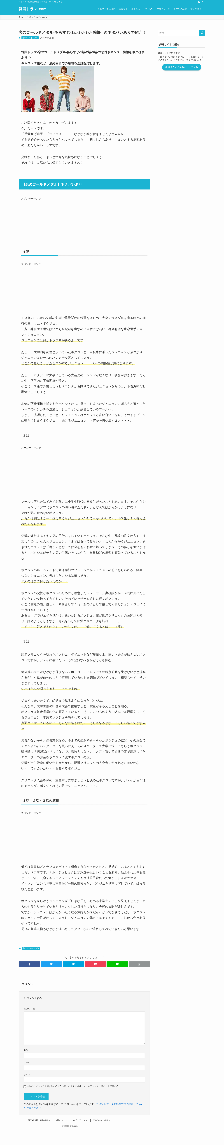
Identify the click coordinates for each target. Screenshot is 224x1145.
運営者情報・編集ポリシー (40, 1120)
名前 (26, 1050)
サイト (27, 1074)
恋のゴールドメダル (30, 38)
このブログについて (80, 1120)
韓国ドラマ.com (33, 9)
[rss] (199, 1)
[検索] (203, 1)
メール (27, 1062)
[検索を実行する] (202, 33)
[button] (29, 964)
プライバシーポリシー (102, 1120)
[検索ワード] (181, 33)
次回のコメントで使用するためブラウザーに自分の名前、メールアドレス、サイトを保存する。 (74, 1086)
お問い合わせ (61, 1120)
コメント (29, 1009)
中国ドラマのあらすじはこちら (181, 67)
